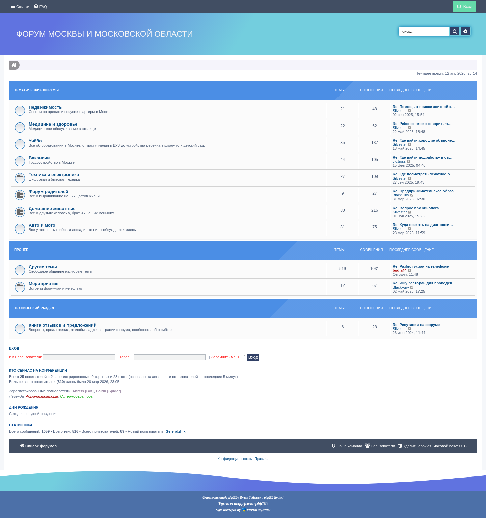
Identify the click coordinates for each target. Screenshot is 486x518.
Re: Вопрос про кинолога (416, 208)
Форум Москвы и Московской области (104, 33)
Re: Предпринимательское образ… (425, 191)
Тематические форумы (36, 90)
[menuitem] (40, 7)
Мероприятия (44, 283)
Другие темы (43, 266)
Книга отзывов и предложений (63, 325)
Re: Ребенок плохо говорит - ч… (422, 123)
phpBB (232, 497)
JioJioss (399, 161)
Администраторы (42, 396)
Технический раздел (34, 308)
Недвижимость (45, 107)
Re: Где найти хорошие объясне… (424, 140)
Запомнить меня (228, 357)
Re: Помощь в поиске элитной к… (424, 107)
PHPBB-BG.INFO (255, 509)
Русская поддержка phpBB (242, 503)
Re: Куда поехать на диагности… (423, 225)
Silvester (400, 111)
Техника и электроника (54, 174)
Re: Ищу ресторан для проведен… (424, 283)
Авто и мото (42, 225)
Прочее (21, 250)
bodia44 (400, 270)
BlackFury (401, 195)
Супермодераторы (76, 396)
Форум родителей (49, 191)
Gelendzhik (176, 431)
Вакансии (39, 157)
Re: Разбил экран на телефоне (421, 266)
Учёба (35, 140)
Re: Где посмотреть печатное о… (423, 174)
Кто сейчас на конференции (38, 370)
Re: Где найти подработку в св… (423, 157)
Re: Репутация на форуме (416, 325)
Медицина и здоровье (53, 124)
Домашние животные (52, 208)
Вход (14, 348)
